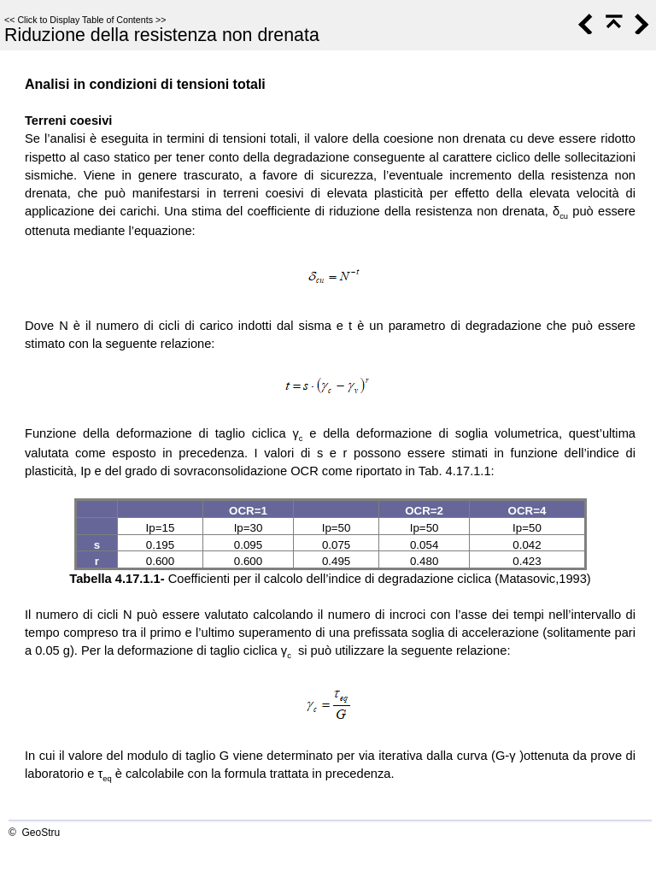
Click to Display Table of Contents (85, 20)
